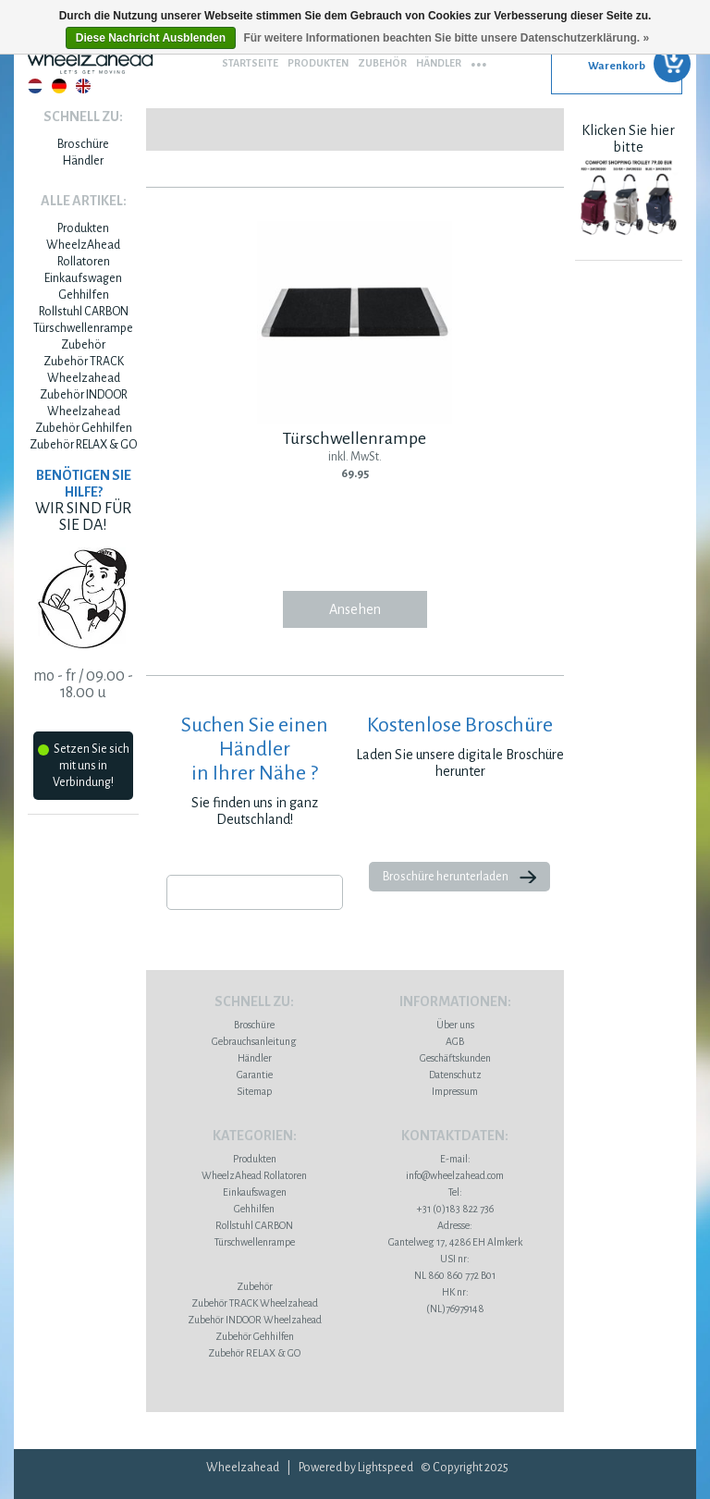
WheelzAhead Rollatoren (254, 1175)
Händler (438, 62)
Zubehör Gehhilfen (83, 428)
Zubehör (382, 62)
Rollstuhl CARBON (84, 311)
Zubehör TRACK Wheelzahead (254, 1303)
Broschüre (83, 144)
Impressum (455, 1091)
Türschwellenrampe (83, 328)
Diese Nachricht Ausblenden (151, 37)
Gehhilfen (83, 295)
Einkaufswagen (83, 278)
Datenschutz (455, 1074)
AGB (455, 1041)
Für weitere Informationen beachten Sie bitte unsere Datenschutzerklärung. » (446, 37)
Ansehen (355, 609)
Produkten (318, 62)
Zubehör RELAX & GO (83, 444)
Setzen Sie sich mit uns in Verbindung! (83, 766)
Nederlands (35, 86)
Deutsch (59, 86)
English (83, 86)
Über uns (455, 1024)
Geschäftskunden (455, 1057)
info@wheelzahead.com (455, 1175)
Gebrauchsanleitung (254, 1041)
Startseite (250, 62)
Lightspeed (385, 1467)
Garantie (255, 1074)
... (479, 58)
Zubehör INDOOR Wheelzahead (255, 1319)
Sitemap (254, 1091)
